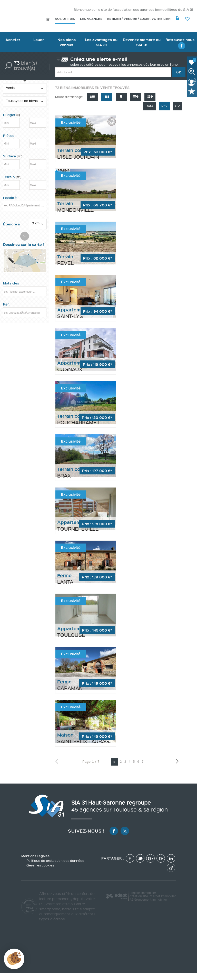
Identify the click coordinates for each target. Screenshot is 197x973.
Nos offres (65, 19)
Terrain (12, 177)
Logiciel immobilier (143, 893)
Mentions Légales (35, 856)
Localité (10, 197)
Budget (9, 114)
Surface (12, 156)
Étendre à (11, 224)
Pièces (8, 135)
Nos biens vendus (66, 42)
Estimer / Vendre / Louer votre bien (139, 19)
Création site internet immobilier (153, 896)
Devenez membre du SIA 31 (142, 42)
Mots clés (11, 283)
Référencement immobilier (148, 899)
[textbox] (25, 205)
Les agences (91, 19)
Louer (38, 39)
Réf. (6, 304)
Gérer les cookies (40, 865)
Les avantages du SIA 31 (101, 42)
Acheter (12, 39)
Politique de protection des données (55, 860)
